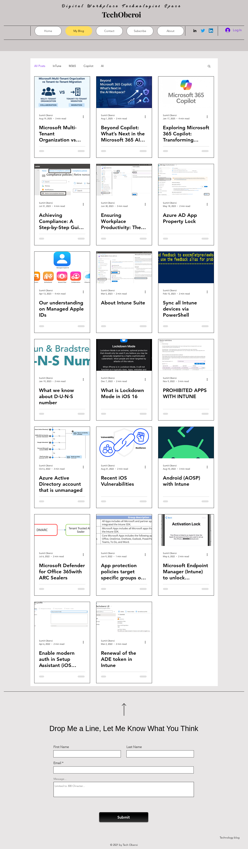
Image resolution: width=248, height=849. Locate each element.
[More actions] (84, 116)
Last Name (134, 747)
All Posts (39, 66)
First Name (61, 747)
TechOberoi (121, 14)
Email (57, 763)
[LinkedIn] (195, 30)
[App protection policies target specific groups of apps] (124, 530)
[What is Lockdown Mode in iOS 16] (124, 355)
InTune (57, 66)
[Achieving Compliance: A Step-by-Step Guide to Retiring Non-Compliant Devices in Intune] (62, 180)
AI (102, 66)
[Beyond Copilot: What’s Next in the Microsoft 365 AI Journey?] (124, 92)
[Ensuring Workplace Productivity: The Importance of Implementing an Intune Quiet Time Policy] (124, 180)
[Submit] (123, 817)
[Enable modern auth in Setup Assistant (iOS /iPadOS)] (62, 617)
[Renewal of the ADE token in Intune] (124, 617)
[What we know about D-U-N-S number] (62, 355)
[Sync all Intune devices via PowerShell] (186, 267)
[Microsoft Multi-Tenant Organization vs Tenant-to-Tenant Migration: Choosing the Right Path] (62, 92)
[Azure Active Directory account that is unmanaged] (62, 442)
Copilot (88, 66)
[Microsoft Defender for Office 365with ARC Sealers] (62, 530)
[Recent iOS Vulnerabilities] (124, 442)
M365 (72, 66)
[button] (209, 66)
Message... (60, 778)
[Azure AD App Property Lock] (186, 180)
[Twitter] (203, 30)
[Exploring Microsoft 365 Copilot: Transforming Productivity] (186, 92)
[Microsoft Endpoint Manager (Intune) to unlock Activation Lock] (186, 530)
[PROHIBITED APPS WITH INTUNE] (186, 355)
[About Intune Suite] (124, 267)
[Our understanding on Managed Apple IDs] (62, 267)
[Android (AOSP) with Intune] (186, 442)
